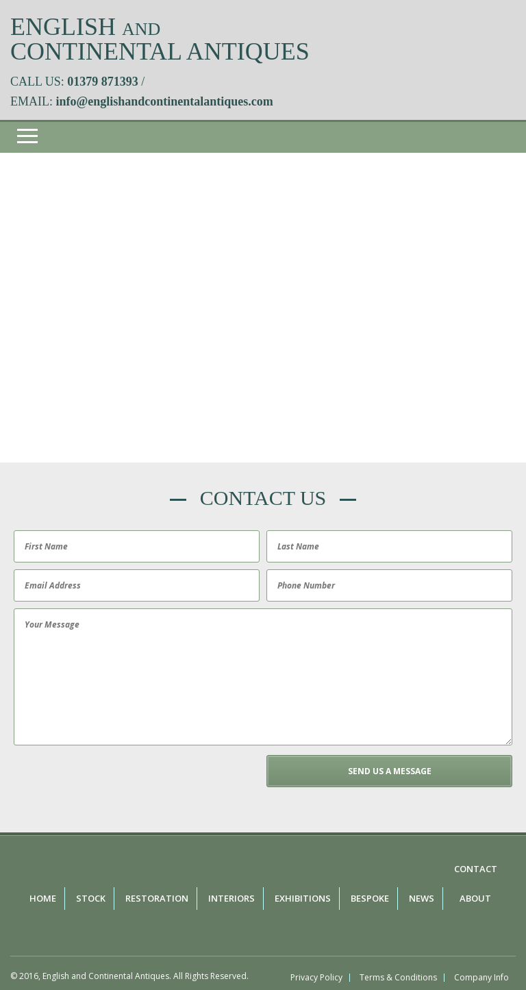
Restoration (156, 898)
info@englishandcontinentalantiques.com (164, 101)
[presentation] (114, 781)
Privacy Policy (316, 978)
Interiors (231, 898)
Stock (90, 898)
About (475, 898)
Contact (475, 869)
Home (42, 898)
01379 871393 (102, 81)
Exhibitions (303, 898)
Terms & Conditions (398, 978)
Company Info (481, 978)
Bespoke (370, 898)
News (421, 898)
